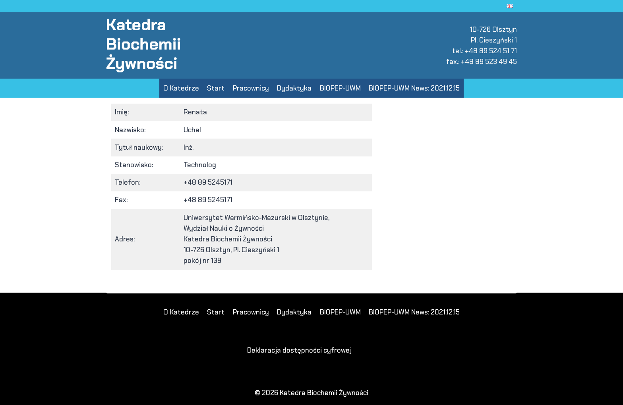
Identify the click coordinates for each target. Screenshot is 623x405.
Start (215, 88)
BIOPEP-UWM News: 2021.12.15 (414, 88)
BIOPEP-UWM (340, 88)
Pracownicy (251, 88)
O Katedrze (181, 88)
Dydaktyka (294, 88)
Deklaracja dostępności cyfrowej (299, 350)
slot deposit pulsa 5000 (155, 288)
